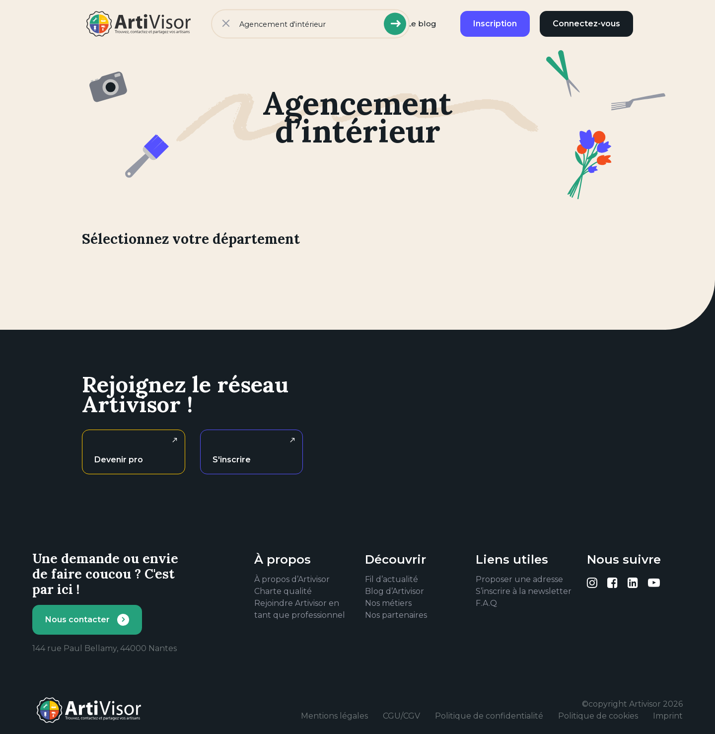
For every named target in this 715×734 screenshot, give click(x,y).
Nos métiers (388, 603)
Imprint (668, 716)
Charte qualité (283, 591)
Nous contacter (77, 619)
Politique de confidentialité (489, 716)
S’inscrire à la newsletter (524, 591)
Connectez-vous (586, 23)
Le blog (421, 23)
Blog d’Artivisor (394, 591)
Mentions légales (334, 716)
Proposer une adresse (519, 579)
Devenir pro (118, 459)
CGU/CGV (401, 716)
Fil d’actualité (391, 579)
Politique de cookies (598, 716)
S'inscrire (232, 459)
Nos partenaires (396, 615)
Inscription (495, 23)
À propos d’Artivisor (292, 579)
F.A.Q (486, 603)
